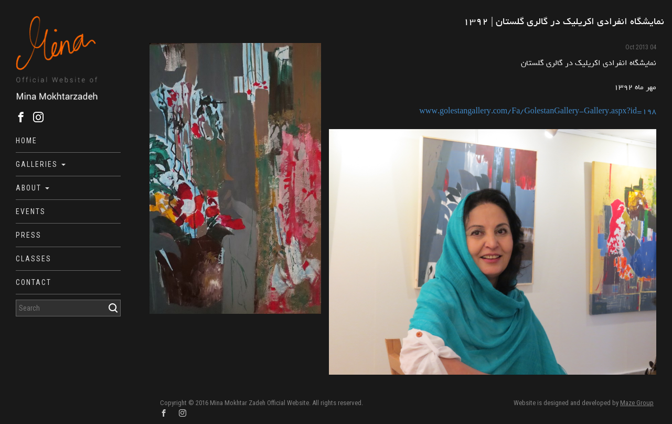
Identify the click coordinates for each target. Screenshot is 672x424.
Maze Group (637, 403)
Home (26, 140)
